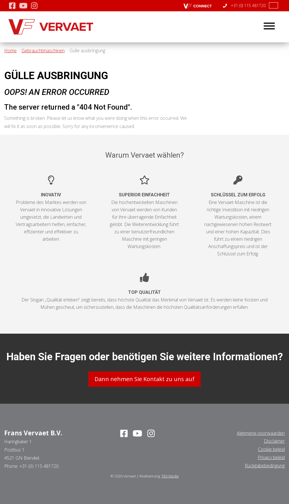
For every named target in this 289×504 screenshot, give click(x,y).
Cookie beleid (271, 449)
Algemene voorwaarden (261, 433)
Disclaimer (274, 441)
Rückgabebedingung (265, 465)
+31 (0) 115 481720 (244, 5)
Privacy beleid (271, 457)
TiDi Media (170, 476)
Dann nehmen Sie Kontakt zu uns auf (144, 379)
